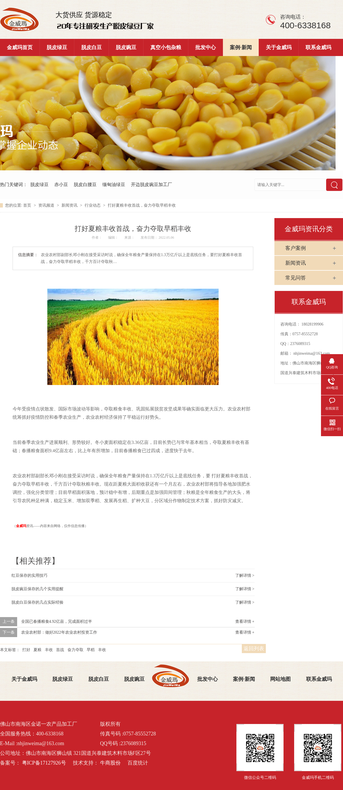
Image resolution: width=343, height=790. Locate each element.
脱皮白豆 (91, 47)
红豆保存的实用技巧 (29, 575)
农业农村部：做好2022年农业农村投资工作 (59, 632)
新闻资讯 (70, 205)
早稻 (91, 650)
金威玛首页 (20, 47)
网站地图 (280, 679)
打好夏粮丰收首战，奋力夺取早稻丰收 (142, 205)
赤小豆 (61, 184)
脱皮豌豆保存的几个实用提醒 (37, 589)
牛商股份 (110, 763)
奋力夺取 (75, 650)
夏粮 (37, 650)
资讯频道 (46, 205)
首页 (27, 205)
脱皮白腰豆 (85, 184)
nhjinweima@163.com (312, 353)
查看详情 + (244, 621)
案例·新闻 (241, 47)
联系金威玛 (318, 47)
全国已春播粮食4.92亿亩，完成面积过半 (56, 621)
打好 (26, 650)
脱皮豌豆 (126, 47)
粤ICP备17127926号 (44, 763)
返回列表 (254, 648)
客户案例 (295, 248)
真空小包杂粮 (165, 47)
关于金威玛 (279, 47)
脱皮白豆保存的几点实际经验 (37, 602)
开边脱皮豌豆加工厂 (151, 184)
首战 (60, 650)
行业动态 (93, 205)
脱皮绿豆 (57, 47)
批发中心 (205, 47)
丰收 (49, 650)
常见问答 (295, 278)
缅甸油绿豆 (113, 184)
